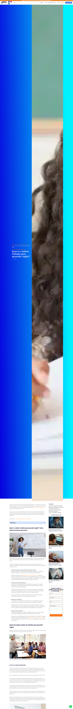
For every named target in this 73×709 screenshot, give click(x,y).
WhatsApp (52, 597)
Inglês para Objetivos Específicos (55, 510)
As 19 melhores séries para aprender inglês (23, 518)
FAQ (58, 2)
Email (51, 601)
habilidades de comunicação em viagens (30, 575)
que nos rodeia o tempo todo (39, 507)
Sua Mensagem (53, 605)
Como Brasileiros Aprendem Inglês (18, 249)
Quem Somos (50, 2)
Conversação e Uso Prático (54, 508)
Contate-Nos (62, 2)
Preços (46, 2)
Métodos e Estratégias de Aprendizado (56, 507)
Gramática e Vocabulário (53, 511)
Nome (51, 593)
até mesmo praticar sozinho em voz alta (36, 617)
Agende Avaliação (69, 2)
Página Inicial (14, 244)
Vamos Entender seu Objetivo (56, 615)
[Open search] (14, 2)
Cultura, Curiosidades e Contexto (55, 512)
